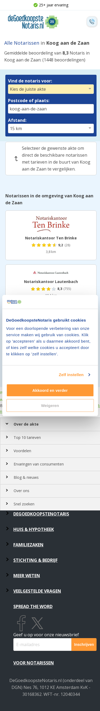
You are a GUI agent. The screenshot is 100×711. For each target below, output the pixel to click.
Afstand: (17, 120)
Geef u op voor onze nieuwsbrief (46, 635)
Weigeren (50, 405)
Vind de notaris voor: (30, 81)
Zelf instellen (71, 374)
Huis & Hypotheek (33, 529)
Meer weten (26, 576)
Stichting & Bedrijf (35, 560)
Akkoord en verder (50, 390)
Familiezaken (28, 545)
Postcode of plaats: (28, 100)
